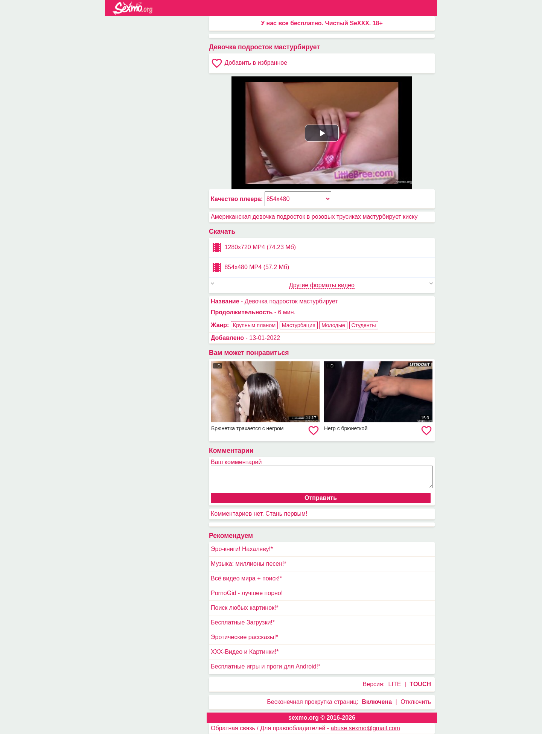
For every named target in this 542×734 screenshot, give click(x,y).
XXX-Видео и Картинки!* (245, 652)
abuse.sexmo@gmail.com (365, 728)
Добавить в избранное (249, 63)
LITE (394, 684)
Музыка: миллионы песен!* (248, 563)
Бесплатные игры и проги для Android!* (265, 666)
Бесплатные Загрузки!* (243, 622)
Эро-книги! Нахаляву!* (242, 549)
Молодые (333, 325)
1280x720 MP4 (253, 248)
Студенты (364, 325)
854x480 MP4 (250, 268)
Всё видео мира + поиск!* (246, 578)
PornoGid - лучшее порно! (247, 593)
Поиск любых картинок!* (245, 608)
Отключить (415, 702)
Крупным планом (254, 325)
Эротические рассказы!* (244, 637)
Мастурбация (298, 325)
